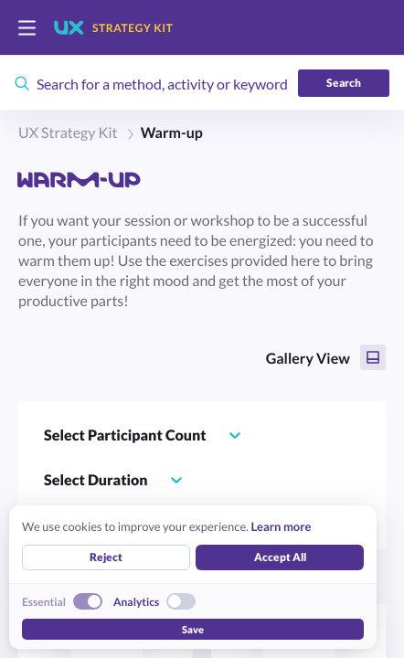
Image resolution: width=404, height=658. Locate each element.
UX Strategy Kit (68, 133)
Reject (106, 557)
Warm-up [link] (172, 133)
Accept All (280, 557)
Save (193, 629)
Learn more (280, 526)
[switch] (27, 28)
